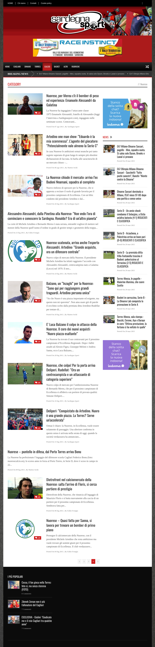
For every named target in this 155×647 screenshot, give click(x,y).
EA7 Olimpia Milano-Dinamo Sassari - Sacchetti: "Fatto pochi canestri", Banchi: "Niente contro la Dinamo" (132, 174)
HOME (10, 3)
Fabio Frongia (34, 233)
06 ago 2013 (59, 168)
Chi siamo (22, 3)
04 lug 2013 (59, 552)
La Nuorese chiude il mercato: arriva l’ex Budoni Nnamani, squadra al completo (72, 179)
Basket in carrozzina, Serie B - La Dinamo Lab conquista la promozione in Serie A (131, 301)
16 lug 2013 (59, 401)
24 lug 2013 (59, 274)
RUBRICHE (76, 66)
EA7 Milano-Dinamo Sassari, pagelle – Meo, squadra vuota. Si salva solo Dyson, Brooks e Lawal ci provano (81, 74)
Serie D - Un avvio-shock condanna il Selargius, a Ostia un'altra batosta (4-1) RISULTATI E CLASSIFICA (132, 216)
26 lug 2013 (59, 204)
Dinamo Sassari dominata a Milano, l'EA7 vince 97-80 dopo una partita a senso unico (131, 195)
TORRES (38, 66)
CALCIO (47, 66)
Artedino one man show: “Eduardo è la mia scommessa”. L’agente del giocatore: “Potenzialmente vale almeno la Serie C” (72, 141)
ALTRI (66, 66)
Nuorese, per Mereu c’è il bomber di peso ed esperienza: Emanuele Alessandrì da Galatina (72, 100)
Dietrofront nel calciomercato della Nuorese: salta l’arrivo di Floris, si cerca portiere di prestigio (71, 484)
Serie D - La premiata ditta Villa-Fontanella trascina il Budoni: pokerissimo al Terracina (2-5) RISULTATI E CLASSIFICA (130, 259)
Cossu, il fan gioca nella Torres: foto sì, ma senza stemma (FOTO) (36, 585)
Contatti (33, 3)
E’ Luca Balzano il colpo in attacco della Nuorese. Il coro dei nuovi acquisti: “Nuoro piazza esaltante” (71, 329)
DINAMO (28, 66)
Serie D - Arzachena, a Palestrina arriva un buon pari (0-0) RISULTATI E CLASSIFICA (131, 236)
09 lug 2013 (20, 470)
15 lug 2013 (59, 442)
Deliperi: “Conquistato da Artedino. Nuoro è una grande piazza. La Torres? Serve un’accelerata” (72, 415)
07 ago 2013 (59, 127)
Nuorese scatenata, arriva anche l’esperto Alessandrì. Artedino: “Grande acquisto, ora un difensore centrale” (72, 247)
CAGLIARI (17, 66)
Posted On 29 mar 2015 (126, 161)
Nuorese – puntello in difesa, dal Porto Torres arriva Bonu (44, 451)
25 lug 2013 (20, 233)
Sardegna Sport (73, 127)
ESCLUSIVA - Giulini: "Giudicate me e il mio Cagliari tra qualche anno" (37, 620)
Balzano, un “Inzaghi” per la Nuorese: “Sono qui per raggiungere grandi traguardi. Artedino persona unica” (69, 288)
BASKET (57, 66)
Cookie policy (46, 3)
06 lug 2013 (59, 511)
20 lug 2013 (59, 315)
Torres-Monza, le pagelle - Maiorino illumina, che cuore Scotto (130, 282)
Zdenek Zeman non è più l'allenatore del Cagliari (33, 603)
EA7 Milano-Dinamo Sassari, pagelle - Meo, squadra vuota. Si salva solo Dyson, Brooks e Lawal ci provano (131, 151)
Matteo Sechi (72, 168)
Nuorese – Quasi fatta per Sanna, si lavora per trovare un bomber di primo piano (70, 525)
